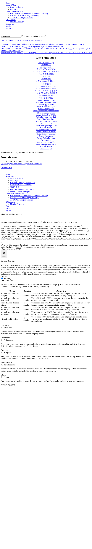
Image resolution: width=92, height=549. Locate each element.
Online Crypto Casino (46, 104)
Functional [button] (5, 325)
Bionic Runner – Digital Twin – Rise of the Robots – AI (21, 40)
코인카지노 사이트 (46, 95)
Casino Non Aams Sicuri (46, 119)
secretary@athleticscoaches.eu (13, 164)
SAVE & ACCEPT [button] (8, 385)
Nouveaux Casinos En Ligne (21, 185)
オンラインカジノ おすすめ (46, 91)
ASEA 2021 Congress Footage (21, 200)
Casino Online (46, 65)
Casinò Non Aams (46, 136)
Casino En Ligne (46, 67)
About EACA (11, 176)
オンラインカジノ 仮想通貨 (46, 93)
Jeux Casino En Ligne (46, 63)
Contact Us (10, 206)
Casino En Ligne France (46, 100)
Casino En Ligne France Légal (46, 121)
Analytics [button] (4, 350)
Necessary (7, 278)
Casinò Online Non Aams (46, 134)
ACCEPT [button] (17, 249)
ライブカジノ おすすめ (46, 69)
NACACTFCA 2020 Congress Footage (24, 198)
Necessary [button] (5, 276)
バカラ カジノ (46, 76)
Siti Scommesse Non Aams (46, 86)
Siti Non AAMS (46, 128)
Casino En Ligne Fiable (46, 142)
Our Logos (14, 181)
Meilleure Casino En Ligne (46, 102)
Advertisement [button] (6, 362)
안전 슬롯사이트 (46, 98)
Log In (8, 208)
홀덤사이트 (14, 187)
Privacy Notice (6, 168)
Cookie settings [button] (7, 249)
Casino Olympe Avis (46, 109)
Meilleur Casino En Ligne (20, 191)
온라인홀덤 (46, 84)
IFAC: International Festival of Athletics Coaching (29, 196)
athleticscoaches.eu (34, 164)
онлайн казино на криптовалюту (46, 111)
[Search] (11, 36)
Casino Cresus (46, 79)
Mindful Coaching (17, 204)
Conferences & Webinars (15, 194)
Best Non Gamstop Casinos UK (22, 189)
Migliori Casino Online (46, 113)
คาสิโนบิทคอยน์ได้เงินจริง (46, 81)
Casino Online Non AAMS (46, 115)
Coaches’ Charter (16, 178)
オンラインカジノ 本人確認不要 (46, 72)
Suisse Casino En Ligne (46, 107)
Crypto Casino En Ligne (46, 138)
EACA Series (11, 202)
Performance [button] (5, 338)
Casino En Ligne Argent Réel (46, 125)
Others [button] (3, 375)
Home (8, 174)
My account (10, 210)
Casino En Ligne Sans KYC (46, 117)
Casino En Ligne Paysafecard (46, 144)
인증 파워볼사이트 (46, 74)
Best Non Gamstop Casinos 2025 (22, 183)
